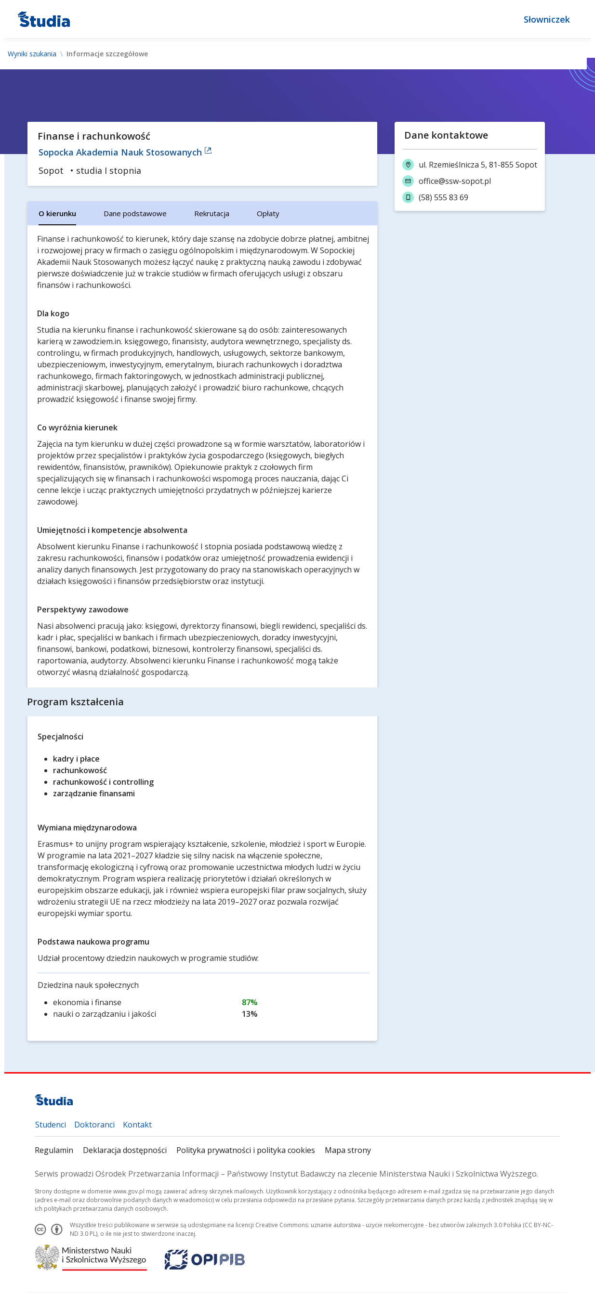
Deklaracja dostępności (125, 1150)
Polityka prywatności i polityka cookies (246, 1150)
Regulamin (54, 1150)
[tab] (58, 213)
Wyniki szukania (32, 54)
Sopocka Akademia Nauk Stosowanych (125, 152)
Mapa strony (348, 1150)
